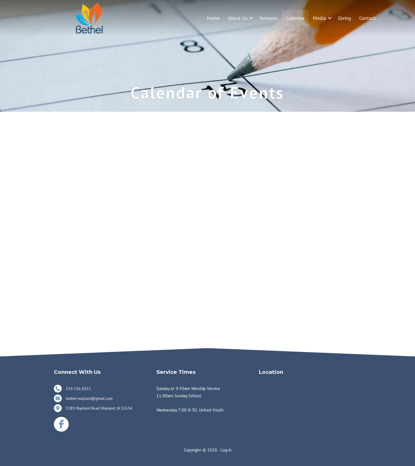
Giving (344, 18)
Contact (367, 18)
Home (213, 18)
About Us (237, 18)
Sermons (268, 18)
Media (319, 18)
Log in (226, 450)
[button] (251, 18)
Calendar (295, 18)
